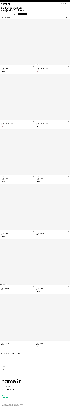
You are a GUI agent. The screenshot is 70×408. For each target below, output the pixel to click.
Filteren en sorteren (6, 17)
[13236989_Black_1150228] (36, 236)
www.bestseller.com (16, 405)
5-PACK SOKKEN (40, 233)
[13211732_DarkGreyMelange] (3, 71)
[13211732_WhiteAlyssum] (3, 181)
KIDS (2, 353)
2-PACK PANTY (4, 68)
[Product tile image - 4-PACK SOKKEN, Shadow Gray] (17, 262)
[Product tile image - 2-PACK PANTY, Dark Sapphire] (52, 317)
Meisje (5, 353)
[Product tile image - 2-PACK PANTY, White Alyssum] (52, 152)
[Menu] (68, 4)
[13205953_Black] (36, 71)
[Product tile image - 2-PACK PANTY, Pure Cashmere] (17, 42)
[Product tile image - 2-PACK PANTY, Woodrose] (17, 207)
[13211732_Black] (2, 71)
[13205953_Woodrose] (37, 71)
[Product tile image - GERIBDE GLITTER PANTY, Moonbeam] (17, 97)
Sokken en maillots (22, 14)
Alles (3, 14)
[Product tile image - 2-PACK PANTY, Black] (17, 152)
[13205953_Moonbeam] (1, 126)
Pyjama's (8, 14)
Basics (9, 353)
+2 (4, 71)
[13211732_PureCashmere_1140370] (1, 71)
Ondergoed (14, 14)
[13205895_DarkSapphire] (36, 346)
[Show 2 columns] (67, 17)
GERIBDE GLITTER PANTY (42, 68)
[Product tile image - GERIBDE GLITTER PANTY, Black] (52, 42)
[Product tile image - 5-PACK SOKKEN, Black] (52, 207)
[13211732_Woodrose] (1, 236)
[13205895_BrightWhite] (37, 346)
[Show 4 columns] (68, 17)
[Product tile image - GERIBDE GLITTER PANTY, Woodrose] (52, 97)
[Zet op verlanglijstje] (34, 67)
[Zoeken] (59, 4)
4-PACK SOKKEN (5, 288)
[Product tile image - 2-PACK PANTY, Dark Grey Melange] (52, 262)
